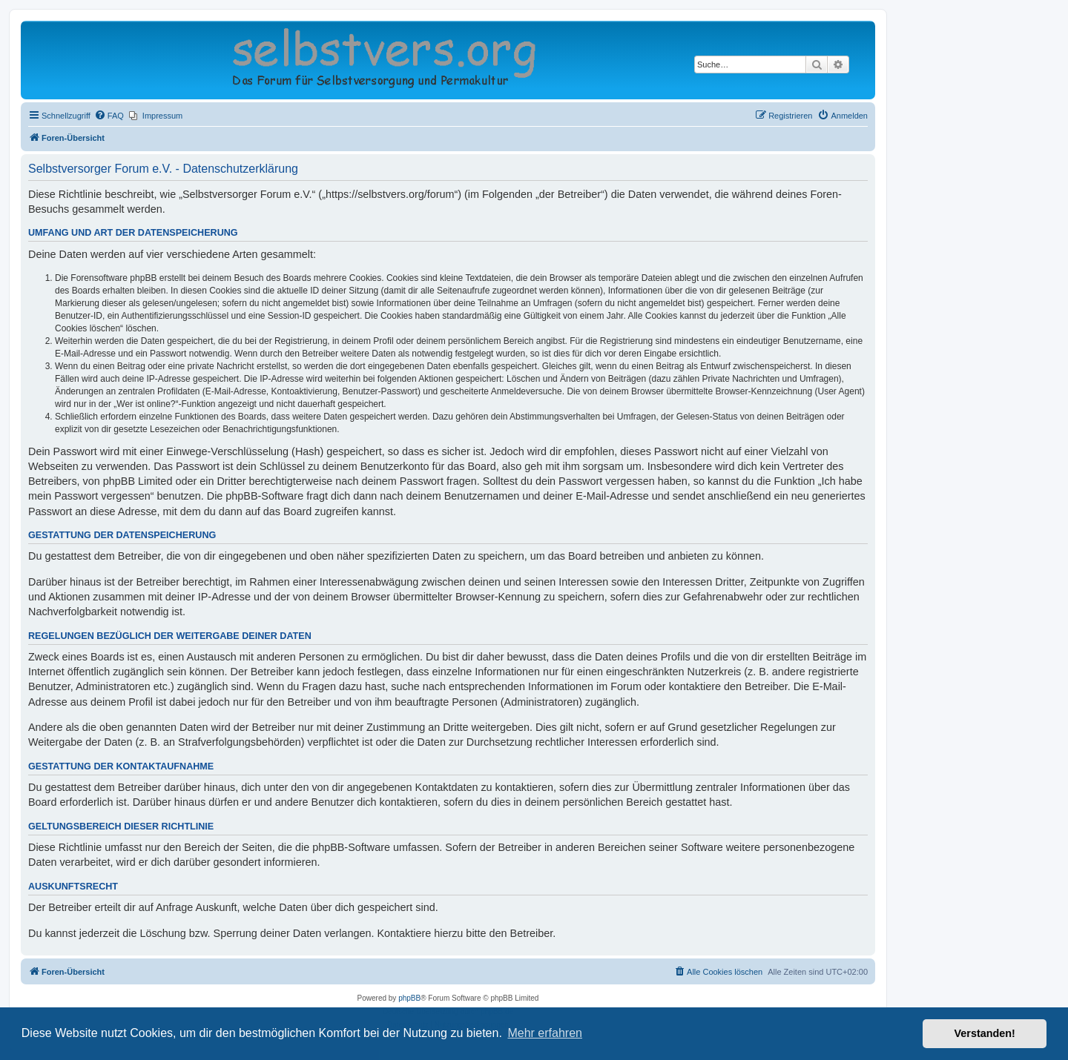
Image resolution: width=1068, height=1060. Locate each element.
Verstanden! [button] (985, 1033)
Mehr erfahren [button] (544, 1033)
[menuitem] (109, 116)
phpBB (409, 998)
